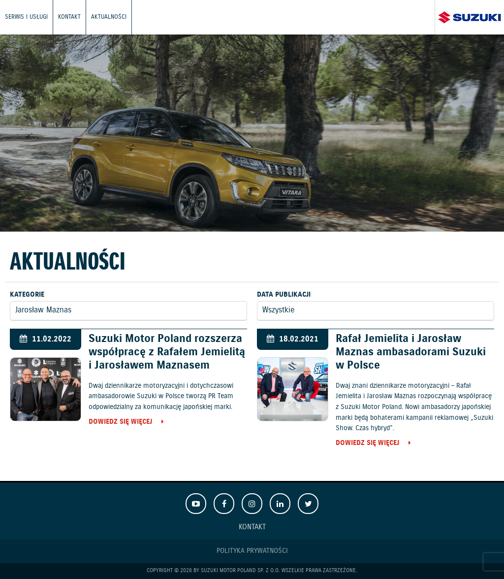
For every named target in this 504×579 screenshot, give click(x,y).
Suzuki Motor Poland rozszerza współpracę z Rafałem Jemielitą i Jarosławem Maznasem (167, 352)
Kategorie (27, 294)
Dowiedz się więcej (120, 422)
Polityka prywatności (252, 550)
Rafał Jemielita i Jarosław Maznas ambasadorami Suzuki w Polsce (411, 352)
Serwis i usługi (26, 17)
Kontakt (69, 17)
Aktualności (108, 17)
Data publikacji (284, 294)
